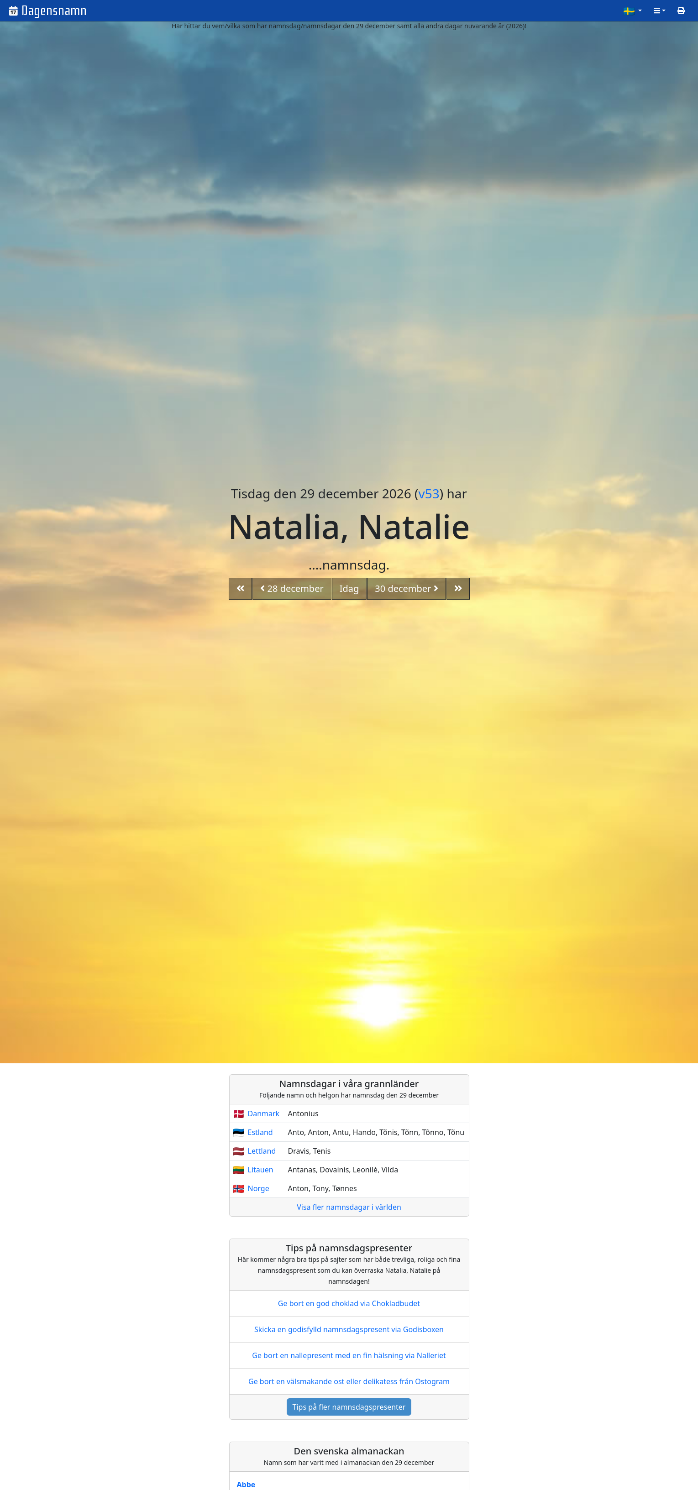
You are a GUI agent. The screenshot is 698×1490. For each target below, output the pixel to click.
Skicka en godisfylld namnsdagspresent (349, 1329)
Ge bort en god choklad (349, 1303)
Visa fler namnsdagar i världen (349, 1207)
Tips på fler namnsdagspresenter (349, 1407)
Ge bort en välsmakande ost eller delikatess (349, 1381)
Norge (258, 1188)
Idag (349, 588)
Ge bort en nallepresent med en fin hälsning (349, 1355)
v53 (429, 493)
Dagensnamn (54, 11)
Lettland (262, 1151)
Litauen (260, 1170)
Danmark (264, 1113)
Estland (260, 1132)
